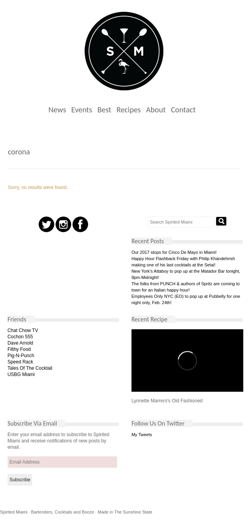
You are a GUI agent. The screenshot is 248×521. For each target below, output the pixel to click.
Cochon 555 (20, 336)
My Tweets (141, 434)
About (156, 109)
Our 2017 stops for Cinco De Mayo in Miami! (174, 252)
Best (104, 109)
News (57, 109)
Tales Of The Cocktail (29, 368)
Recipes (129, 109)
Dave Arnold (20, 343)
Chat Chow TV (22, 330)
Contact (183, 109)
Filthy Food (19, 349)
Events (81, 109)
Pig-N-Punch (20, 355)
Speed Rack (20, 362)
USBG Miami (21, 374)
